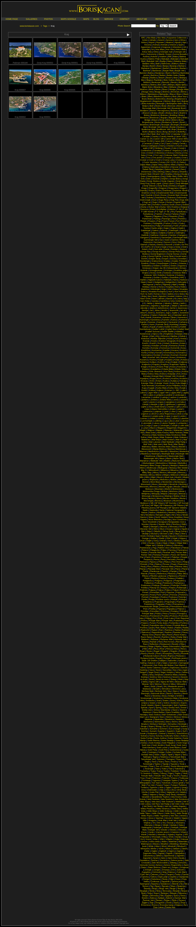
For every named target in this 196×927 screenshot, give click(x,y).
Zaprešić (180, 855)
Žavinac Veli (148, 900)
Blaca (172, 94)
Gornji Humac (173, 254)
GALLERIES (31, 19)
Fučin (175, 226)
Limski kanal (159, 407)
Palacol (145, 550)
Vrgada (170, 834)
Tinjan (147, 761)
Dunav (162, 202)
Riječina (185, 646)
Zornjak (156, 870)
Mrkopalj (155, 493)
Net (142, 515)
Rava (184, 632)
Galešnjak (173, 230)
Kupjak (151, 388)
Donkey (172, 186)
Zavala (181, 858)
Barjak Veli (179, 70)
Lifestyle (153, 404)
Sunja (184, 729)
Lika (150, 407)
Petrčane (144, 562)
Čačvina (145, 877)
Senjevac (159, 674)
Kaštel (160, 327)
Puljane (144, 623)
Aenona (169, 40)
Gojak (164, 247)
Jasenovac (182, 308)
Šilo (186, 884)
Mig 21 (144, 470)
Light (161, 404)
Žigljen (145, 902)
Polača (164, 588)
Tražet (166, 771)
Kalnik (148, 317)
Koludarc (156, 345)
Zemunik (182, 863)
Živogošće (159, 902)
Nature (144, 512)
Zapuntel (147, 858)
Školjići (180, 888)
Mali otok (158, 444)
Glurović (169, 244)
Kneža (183, 338)
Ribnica (143, 646)
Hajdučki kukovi (155, 280)
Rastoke (177, 632)
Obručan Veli (146, 529)
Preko (168, 604)
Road (142, 651)
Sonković (175, 703)
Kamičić (166, 320)
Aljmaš (178, 42)
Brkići (174, 120)
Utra (173, 790)
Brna (181, 120)
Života (169, 902)
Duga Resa (163, 200)
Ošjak (164, 543)
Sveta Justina (160, 738)
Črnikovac (155, 881)
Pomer (145, 592)
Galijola (162, 233)
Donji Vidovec (149, 186)
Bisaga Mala (182, 89)
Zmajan (174, 867)
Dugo (154, 202)
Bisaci (165, 89)
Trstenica (156, 778)
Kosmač (174, 355)
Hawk (143, 282)
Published (178, 620)
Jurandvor (184, 313)
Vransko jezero (162, 832)
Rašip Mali (182, 637)
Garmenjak (166, 237)
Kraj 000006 (45, 89)
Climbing (158, 148)
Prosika (165, 616)
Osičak (163, 540)
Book (157, 106)
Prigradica (171, 609)
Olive (183, 533)
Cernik (182, 143)
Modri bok (168, 477)
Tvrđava (144, 787)
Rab (157, 627)
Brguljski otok (175, 117)
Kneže (154, 341)
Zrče (173, 870)
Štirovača (154, 895)
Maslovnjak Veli (151, 458)
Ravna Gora (147, 635)
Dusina (165, 204)
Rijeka (158, 646)
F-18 (185, 209)
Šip (151, 886)
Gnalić (177, 244)
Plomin (182, 576)
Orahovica (182, 536)
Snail (158, 700)
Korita (144, 352)
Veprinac (159, 818)
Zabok (184, 848)
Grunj (152, 273)
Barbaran (145, 68)
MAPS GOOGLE (68, 19)
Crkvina (178, 153)
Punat (152, 623)
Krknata (146, 376)
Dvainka (175, 207)
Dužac (144, 207)
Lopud (175, 416)
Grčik (159, 273)
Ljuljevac (158, 411)
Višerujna (148, 825)
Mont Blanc (156, 482)
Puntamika (173, 623)
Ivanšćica (164, 301)
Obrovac (163, 526)
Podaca (171, 578)
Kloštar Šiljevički (158, 338)
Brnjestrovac (148, 122)
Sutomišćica (182, 733)
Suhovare (174, 726)
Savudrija (167, 670)
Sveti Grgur (182, 743)
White (151, 846)
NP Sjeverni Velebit (177, 508)
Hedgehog (159, 282)
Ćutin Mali (181, 872)
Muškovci (144, 503)
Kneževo (181, 341)
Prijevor (180, 609)
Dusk (172, 204)
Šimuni (145, 886)
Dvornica (144, 209)
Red (160, 642)
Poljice (168, 590)
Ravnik (157, 637)
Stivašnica (169, 719)
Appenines (145, 47)
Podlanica (148, 583)
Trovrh (176, 776)
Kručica (166, 378)
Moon (154, 484)
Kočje (176, 360)
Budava (180, 127)
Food (164, 221)
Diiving (161, 171)
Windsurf (181, 846)
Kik (161, 334)
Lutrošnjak (164, 425)
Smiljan (171, 696)
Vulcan (144, 841)
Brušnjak (175, 124)
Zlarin (186, 865)
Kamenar (157, 317)
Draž (153, 193)
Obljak (146, 526)
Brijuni (155, 120)
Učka (162, 792)
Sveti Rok (163, 750)
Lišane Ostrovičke (159, 409)
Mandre (182, 446)
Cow (185, 150)
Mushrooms (178, 501)
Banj (159, 66)
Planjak (173, 571)
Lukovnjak (146, 423)
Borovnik (181, 106)
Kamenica (182, 317)
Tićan (160, 761)
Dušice (185, 204)
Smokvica (157, 698)
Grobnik (144, 270)
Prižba (158, 613)
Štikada (173, 893)
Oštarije (160, 545)
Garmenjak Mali (180, 237)
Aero (176, 40)
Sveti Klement (148, 747)
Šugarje (168, 895)
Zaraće (156, 858)
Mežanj (172, 468)
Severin (175, 677)
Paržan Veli (146, 555)
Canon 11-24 (146, 139)
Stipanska (158, 719)
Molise (173, 479)
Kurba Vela (173, 388)
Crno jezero (157, 157)
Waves (156, 844)
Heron (158, 284)
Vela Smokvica (181, 799)
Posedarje (154, 597)
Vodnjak (174, 827)
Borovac (172, 106)
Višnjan (157, 825)
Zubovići (180, 870)
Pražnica (180, 602)
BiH (164, 85)
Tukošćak (166, 783)
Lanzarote (145, 397)
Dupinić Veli (145, 204)
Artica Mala (180, 49)
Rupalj (159, 658)
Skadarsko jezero (175, 686)
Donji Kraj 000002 (45, 62)
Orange (145, 538)
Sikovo (166, 684)
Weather (164, 844)
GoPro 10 (149, 247)
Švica (182, 895)
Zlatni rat (166, 867)
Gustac (157, 277)
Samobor (173, 663)
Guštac (165, 277)
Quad (151, 627)
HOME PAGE (12, 19)
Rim (150, 649)
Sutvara (144, 736)
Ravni (169, 635)
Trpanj (183, 776)
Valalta (183, 792)
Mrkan (182, 491)
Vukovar (184, 839)
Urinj (167, 790)
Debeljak (159, 169)
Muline (177, 496)
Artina (156, 52)
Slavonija (145, 693)
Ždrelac (158, 900)
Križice (163, 374)
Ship (186, 679)
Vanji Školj (170, 794)
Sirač (153, 686)
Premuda (164, 606)
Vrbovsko (161, 834)
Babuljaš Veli (152, 61)
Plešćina (171, 573)
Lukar (176, 421)
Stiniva (184, 717)
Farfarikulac (180, 211)
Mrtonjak (173, 493)
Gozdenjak (145, 261)
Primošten (154, 611)
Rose (158, 653)
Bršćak (165, 127)
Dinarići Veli (158, 174)
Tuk (181, 780)
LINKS (179, 19)
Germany (158, 242)
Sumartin (154, 729)
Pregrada (160, 604)
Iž (144, 303)
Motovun (149, 489)
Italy (185, 298)
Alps (184, 42)
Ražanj (145, 642)
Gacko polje (156, 228)
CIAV (168, 134)
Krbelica (144, 371)
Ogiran (177, 529)
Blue (174, 96)
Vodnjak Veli (153, 830)
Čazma (185, 874)
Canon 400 (170, 139)
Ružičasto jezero (179, 658)
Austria (146, 56)
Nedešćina (162, 512)
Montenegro (179, 482)
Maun (162, 458)
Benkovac (156, 82)
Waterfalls (182, 841)
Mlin (142, 477)
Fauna (167, 214)
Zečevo (159, 865)
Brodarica (166, 122)
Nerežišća (181, 512)
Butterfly (181, 132)
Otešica (177, 540)
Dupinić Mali (179, 202)
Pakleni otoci (163, 548)
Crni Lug (158, 155)
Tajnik (170, 754)
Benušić (165, 82)
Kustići (144, 390)
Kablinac (146, 315)
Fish (181, 216)
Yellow (168, 848)
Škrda (152, 891)
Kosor (172, 357)
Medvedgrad (148, 463)
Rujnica (171, 656)
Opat (157, 536)
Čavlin (177, 874)
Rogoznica (184, 651)
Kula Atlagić (181, 383)
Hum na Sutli (146, 294)
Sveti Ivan (146, 745)
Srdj (165, 707)
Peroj (163, 559)
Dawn (182, 167)
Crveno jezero (182, 160)
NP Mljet (154, 505)
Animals (164, 45)
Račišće (165, 637)
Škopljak (144, 891)
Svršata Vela (147, 754)
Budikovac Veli (163, 129)
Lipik (178, 407)
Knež (176, 338)
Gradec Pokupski (179, 261)
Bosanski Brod (178, 108)
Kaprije (143, 322)
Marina (170, 449)
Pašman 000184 (20, 62)
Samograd (183, 663)
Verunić (168, 818)
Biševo (143, 94)
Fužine (183, 226)
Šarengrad (144, 884)
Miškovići (175, 475)
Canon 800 (159, 141)
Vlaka (180, 825)
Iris (185, 296)
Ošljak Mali (181, 543)
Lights (143, 407)
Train (170, 768)
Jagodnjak (165, 305)
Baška (162, 75)
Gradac (167, 261)
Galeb (181, 228)
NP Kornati (183, 503)
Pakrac (185, 548)
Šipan (157, 886)
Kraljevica (146, 364)
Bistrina (165, 92)
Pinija (185, 562)
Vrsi (142, 839)
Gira (174, 242)
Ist (175, 298)
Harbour (183, 280)
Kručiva (174, 378)
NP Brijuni (159, 503)
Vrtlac (155, 839)
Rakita (177, 630)
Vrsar (185, 837)
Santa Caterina (153, 667)
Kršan (158, 381)
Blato (144, 96)
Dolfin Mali (171, 176)
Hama (175, 280)
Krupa (152, 378)
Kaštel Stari (183, 329)
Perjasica (148, 559)
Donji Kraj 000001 (70, 62)
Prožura (173, 616)
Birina (158, 89)
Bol (185, 103)
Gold (184, 247)
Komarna (173, 345)
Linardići (170, 407)
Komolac (155, 348)
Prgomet (161, 609)
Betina (153, 85)
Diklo (168, 171)
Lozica (160, 418)
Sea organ (183, 670)
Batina (151, 73)
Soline (166, 703)
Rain (161, 630)
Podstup (155, 585)
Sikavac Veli (147, 684)
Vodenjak (157, 827)
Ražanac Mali (166, 639)
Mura (159, 498)
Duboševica (160, 197)
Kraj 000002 (20, 116)
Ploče (147, 578)
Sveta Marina (153, 740)
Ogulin (185, 529)
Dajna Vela (157, 164)
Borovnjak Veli (163, 108)
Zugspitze (146, 872)
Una (143, 790)
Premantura (178, 604)
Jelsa (157, 310)
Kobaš (166, 343)
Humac (157, 294)
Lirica (184, 407)
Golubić (174, 249)
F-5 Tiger (159, 211)
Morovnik (144, 486)
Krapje (144, 367)
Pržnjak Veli (166, 620)
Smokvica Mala (170, 698)
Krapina (164, 364)
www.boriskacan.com (29, 26)
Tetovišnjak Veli (148, 759)
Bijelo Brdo (147, 87)
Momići (145, 482)
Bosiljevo (144, 110)
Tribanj (155, 773)
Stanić (175, 710)
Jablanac (158, 303)
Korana (174, 350)
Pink (151, 564)
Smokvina (150, 700)
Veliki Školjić (182, 813)
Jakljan (174, 305)
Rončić (151, 653)
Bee (143, 80)
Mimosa (181, 472)
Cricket (150, 153)
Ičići (186, 301)
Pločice (162, 578)
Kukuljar (183, 381)
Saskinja (144, 670)
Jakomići (183, 305)
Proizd (172, 613)
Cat (162, 143)
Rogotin (173, 651)
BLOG (96, 19)
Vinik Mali (162, 820)
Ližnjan (172, 409)
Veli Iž (185, 801)
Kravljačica (156, 369)
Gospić (165, 258)
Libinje (145, 404)
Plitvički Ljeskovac (158, 576)
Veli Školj (147, 806)
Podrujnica (178, 583)
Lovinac (143, 418)
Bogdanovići (145, 101)
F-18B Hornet (147, 211)
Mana (174, 446)
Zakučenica (148, 855)
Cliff (151, 148)
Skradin (156, 689)
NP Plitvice (179, 505)
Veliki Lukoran (180, 811)
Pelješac (175, 557)
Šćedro (145, 898)
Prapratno (158, 602)
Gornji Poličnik (154, 256)
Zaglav (154, 851)
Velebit (178, 801)
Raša (173, 637)
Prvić (160, 618)
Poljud (175, 590)
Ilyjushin (162, 296)
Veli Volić (175, 804)
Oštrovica (177, 545)
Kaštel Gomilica (172, 327)
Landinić (169, 395)
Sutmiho (171, 733)
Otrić (144, 543)
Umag (184, 787)
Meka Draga (155, 465)
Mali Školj (168, 444)
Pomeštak (154, 592)
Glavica (160, 244)
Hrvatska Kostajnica (158, 291)
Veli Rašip (165, 804)
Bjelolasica (153, 94)
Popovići (144, 595)
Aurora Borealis (180, 54)
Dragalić (181, 186)
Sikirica (157, 684)
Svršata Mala (179, 752)
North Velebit (161, 517)
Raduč (154, 630)
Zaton (163, 858)
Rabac (170, 627)
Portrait (145, 597)
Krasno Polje (163, 367)
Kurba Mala (161, 388)
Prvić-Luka (169, 618)
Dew (183, 169)
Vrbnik (143, 834)
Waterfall (173, 841)
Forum (184, 221)
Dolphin (164, 179)
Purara (168, 625)
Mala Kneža (162, 432)
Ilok (149, 296)
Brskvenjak (155, 124)
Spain (157, 705)
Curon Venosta (150, 162)
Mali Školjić (179, 444)
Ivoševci (179, 301)
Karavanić (173, 322)
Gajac (166, 228)
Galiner (170, 233)
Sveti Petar (152, 750)
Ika (186, 294)
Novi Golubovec (179, 519)
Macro (153, 428)
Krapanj (155, 364)
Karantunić (162, 322)
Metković (183, 465)
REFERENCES (162, 19)
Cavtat (175, 143)
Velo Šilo (174, 815)
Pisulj (142, 566)
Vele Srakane (168, 801)
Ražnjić (153, 642)
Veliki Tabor (145, 813)
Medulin (185, 461)
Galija (146, 233)
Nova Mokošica (155, 519)
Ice (176, 294)
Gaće (167, 240)
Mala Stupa (153, 437)
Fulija (158, 226)
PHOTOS (48, 19)
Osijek (149, 540)
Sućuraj (159, 736)
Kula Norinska (148, 385)
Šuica (176, 895)
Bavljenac (159, 73)
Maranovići (146, 449)
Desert (176, 169)
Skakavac (147, 689)
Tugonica (156, 780)
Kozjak (160, 360)
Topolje (165, 764)
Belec (178, 80)
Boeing (170, 99)
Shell (180, 679)
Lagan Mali (152, 392)
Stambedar (166, 710)
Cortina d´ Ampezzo (172, 150)
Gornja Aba (145, 251)
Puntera (183, 623)
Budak (173, 127)
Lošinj (167, 418)
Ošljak (172, 543)
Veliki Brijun (152, 811)
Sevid (151, 679)
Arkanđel (146, 49)
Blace (179, 94)
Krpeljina (144, 378)
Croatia (177, 157)
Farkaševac (148, 214)
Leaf (145, 402)
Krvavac (144, 381)
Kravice (145, 369)
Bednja (183, 77)
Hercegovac (148, 284)
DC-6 (175, 162)
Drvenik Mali (173, 195)
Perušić (180, 559)
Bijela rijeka (181, 85)
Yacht (160, 848)
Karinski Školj (162, 324)
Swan (156, 754)
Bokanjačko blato (174, 103)
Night (167, 515)
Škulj (143, 893)
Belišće (146, 82)
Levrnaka (180, 402)
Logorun (181, 411)
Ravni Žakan (146, 637)
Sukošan (144, 729)
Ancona (147, 45)
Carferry (185, 141)
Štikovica (182, 893)
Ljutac (166, 411)
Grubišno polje (180, 270)
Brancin (146, 113)
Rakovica (145, 632)
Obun (161, 529)
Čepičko (173, 877)
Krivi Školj (168, 371)
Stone (174, 721)
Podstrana (145, 585)
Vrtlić (161, 839)
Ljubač (180, 409)
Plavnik (144, 573)
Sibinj (144, 682)
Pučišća (143, 627)
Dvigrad (184, 207)
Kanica (174, 320)
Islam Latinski (158, 298)
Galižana (154, 235)
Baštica (153, 77)
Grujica (145, 273)
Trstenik (165, 778)
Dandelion (165, 167)
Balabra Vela (148, 63)
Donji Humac (181, 181)
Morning (183, 484)
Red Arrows (169, 642)
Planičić (165, 571)
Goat (157, 247)
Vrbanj (183, 832)
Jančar (173, 308)
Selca (177, 672)
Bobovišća (160, 99)
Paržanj (156, 555)
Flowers (151, 221)
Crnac (150, 155)
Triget (170, 773)
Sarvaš (184, 667)
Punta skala (162, 623)
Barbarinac (156, 68)
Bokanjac (160, 103)
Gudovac (171, 275)
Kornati (158, 352)
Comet (181, 148)
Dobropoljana (153, 176)
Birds (151, 89)
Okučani (154, 533)
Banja (165, 66)
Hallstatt (167, 280)
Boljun (145, 106)
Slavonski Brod (157, 693)
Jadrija (175, 303)
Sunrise (144, 731)
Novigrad (162, 522)
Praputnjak (170, 602)
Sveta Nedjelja (181, 740)
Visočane (179, 823)
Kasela (183, 324)
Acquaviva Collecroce (176, 38)
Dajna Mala (145, 164)
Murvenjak (148, 501)
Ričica (169, 649)
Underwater (152, 790)
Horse (161, 287)
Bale (158, 63)
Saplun (165, 667)
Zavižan (154, 860)
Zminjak (148, 870)
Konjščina (145, 350)
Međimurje (151, 468)
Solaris (152, 703)
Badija (163, 61)
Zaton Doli (172, 858)
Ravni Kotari (179, 635)
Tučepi (174, 785)
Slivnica (176, 693)
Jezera (151, 313)
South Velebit (147, 705)
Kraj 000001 (45, 116)
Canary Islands (167, 136)
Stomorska (159, 721)
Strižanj (153, 724)
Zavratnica (164, 860)
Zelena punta (177, 860)
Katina (145, 327)
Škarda (147, 888)
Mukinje (168, 496)
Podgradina (179, 580)
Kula (172, 383)
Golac (178, 247)
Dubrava (171, 197)
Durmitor (156, 204)
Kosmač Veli (153, 357)
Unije (161, 790)
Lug (165, 421)
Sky (169, 691)
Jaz (151, 310)
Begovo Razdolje (154, 80)
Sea (174, 670)
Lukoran (184, 421)
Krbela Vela (180, 369)
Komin (182, 345)
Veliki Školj (170, 813)
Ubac (161, 787)
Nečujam (160, 515)
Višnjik (165, 825)
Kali (142, 317)
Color (174, 148)
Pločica (154, 578)
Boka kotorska (148, 103)
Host (177, 287)
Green (173, 265)
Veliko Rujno (146, 815)
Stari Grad (182, 714)
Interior (179, 296)
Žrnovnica (145, 905)
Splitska (182, 705)
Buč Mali (151, 134)
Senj (151, 674)
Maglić (143, 430)
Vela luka (155, 801)
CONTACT (124, 19)
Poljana (152, 590)
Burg (165, 132)
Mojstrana (153, 479)
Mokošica (164, 479)
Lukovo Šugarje (168, 423)
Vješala (173, 825)
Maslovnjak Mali (176, 456)
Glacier (180, 242)
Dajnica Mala (169, 164)
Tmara (174, 761)
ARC (143, 38)
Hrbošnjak (155, 289)
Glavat (152, 244)
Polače (172, 588)
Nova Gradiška (175, 517)
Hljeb (174, 284)
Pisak (173, 564)
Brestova (144, 117)
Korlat (151, 352)
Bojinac (185, 101)
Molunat (181, 479)
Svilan (168, 752)
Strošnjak (182, 724)
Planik (145, 571)
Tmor (180, 761)
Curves (162, 162)
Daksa (146, 167)
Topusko (174, 764)
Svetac (144, 743)
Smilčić (179, 696)
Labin (183, 390)
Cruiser (143, 160)
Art (152, 49)
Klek (152, 336)
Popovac (171, 592)
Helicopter (182, 282)
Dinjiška (168, 174)
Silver (146, 686)
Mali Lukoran (154, 442)
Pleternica (161, 573)
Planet (185, 569)
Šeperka (155, 884)
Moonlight (163, 484)
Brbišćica (155, 115)
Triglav (178, 773)
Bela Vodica (169, 80)
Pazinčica (156, 557)
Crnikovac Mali (170, 155)
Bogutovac (158, 101)
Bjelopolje (163, 94)
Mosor (185, 486)
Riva (156, 649)
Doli (142, 179)
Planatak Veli (167, 569)
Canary (155, 136)
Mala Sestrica (158, 435)
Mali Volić (147, 444)
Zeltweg (173, 863)
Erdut (152, 209)
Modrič (178, 477)
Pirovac (166, 564)
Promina (144, 616)
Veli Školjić (158, 806)
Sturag (158, 726)
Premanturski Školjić (149, 606)
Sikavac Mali (180, 682)
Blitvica (167, 96)
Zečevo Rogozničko (173, 865)
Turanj (159, 785)
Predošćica (149, 604)
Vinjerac (147, 823)
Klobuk (182, 336)
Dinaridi (182, 171)
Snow (172, 700)
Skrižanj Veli (160, 691)
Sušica (184, 736)
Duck (154, 200)
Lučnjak (174, 425)
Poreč (165, 595)
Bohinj (167, 101)
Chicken (170, 146)
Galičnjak (179, 233)
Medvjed (144, 465)
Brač (176, 113)
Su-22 (166, 726)
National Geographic (175, 510)
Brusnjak (165, 124)
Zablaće (176, 848)
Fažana (175, 214)
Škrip (158, 891)
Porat (152, 595)
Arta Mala (159, 49)
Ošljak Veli (150, 545)
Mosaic (177, 486)
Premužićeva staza (178, 606)
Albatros (169, 42)
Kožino (161, 362)
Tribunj (163, 773)
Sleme (169, 693)
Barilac (183, 68)
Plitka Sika (182, 573)
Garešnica (155, 237)
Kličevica (165, 336)
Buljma (152, 132)
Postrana (173, 597)
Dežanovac (146, 171)
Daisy (182, 162)
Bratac (154, 113)
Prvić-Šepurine (182, 618)
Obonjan (154, 526)
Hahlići (143, 280)
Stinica (177, 717)
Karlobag (174, 324)
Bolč (152, 106)
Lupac (155, 425)
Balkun (175, 63)
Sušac (176, 736)
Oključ (149, 531)
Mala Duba (151, 432)
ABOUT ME (141, 19)
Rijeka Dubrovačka (171, 646)
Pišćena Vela (181, 566)
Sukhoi (183, 726)
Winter (154, 848)
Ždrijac (167, 900)
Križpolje (171, 374)
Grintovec (146, 268)
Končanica (156, 350)
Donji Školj (162, 186)
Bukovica (182, 129)
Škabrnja (181, 886)
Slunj (164, 696)
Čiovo (177, 879)
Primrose (165, 611)
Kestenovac (145, 334)
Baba (175, 56)
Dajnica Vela (182, 164)
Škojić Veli (163, 888)
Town (157, 768)
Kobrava (174, 343)
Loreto (182, 416)
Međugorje (163, 468)
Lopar (167, 416)
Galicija (183, 230)
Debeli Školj (148, 169)
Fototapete (157, 223)
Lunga (148, 425)
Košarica (144, 362)
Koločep (146, 345)
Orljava (182, 538)
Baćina (176, 73)
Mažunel (176, 461)
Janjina (152, 308)
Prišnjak (183, 611)
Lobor (173, 411)
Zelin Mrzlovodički (159, 863)
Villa (144, 820)
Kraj (168, 362)
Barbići (166, 68)
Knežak (146, 341)
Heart (150, 282)
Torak (182, 764)
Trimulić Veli (159, 776)
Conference (146, 150)
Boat (144, 99)
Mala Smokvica (173, 435)
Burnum (172, 132)
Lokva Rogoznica (166, 414)
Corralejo (157, 150)
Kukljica (174, 381)
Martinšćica (153, 451)
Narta (161, 510)
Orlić (168, 538)
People (184, 557)
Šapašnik (165, 881)
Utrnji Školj (181, 790)
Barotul (143, 73)
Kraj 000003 (119, 89)
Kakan (154, 315)
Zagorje (179, 851)
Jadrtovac (144, 305)
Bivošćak (175, 92)
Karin (152, 324)
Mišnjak (183, 475)
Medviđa (182, 463)
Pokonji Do (154, 588)
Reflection (154, 644)
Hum (170, 291)
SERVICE (108, 19)
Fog (158, 221)
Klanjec (145, 336)
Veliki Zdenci (157, 813)
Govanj (173, 258)
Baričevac (156, 70)
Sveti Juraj (170, 745)
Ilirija (144, 296)
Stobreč (179, 719)
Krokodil (180, 376)
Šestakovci (165, 884)
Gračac (173, 263)
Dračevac (167, 190)
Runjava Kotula (147, 658)
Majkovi (150, 430)
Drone (163, 195)
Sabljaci (162, 660)
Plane (177, 569)
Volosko (172, 830)
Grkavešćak (172, 268)
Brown (175, 122)
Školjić (173, 888)
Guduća (179, 275)
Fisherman (147, 218)
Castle (156, 143)
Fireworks (173, 216)
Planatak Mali (154, 569)
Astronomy (151, 54)
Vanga (161, 794)
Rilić (145, 649)
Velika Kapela (179, 806)
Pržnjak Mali (154, 620)
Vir (154, 823)
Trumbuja (146, 780)
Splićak (144, 707)
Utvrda (145, 792)
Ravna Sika (160, 635)
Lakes (151, 395)
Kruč (159, 378)
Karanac (151, 322)
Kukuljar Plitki (147, 383)
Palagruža (154, 550)
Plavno (152, 573)
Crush (151, 160)
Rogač (157, 651)
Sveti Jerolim (158, 745)
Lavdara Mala (165, 399)
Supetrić (170, 731)
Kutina (152, 390)
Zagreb (169, 853)
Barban (181, 66)
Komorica (164, 348)
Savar (158, 670)
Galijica (153, 233)
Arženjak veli (179, 52)
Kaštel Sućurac (153, 331)
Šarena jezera (177, 881)
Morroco (153, 486)
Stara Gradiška (173, 712)
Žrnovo (155, 905)
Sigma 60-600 (166, 682)
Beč (159, 85)
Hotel (182, 287)
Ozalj (158, 543)
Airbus (144, 42)
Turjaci (166, 785)
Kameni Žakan (169, 317)
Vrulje (176, 839)
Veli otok (185, 804)
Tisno (153, 761)
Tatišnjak (147, 757)
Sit (165, 686)
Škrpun (184, 891)
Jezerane (160, 313)
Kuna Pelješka (173, 385)
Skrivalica (166, 689)
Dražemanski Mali (165, 193)
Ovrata (151, 543)
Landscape (179, 395)
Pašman (166, 557)
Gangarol (144, 237)
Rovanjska (167, 653)
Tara (184, 754)
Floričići (181, 218)
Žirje (151, 902)
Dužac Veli (165, 207)
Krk (178, 374)
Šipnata (165, 886)
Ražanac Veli (180, 639)
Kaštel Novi (171, 329)
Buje (174, 129)
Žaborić (169, 898)
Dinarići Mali (145, 174)
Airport (151, 42)
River (162, 649)
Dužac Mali (153, 207)
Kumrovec (160, 385)
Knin (160, 343)
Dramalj (143, 190)
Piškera (156, 566)
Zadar (146, 851)
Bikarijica (158, 87)
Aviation (162, 56)
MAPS (86, 19)
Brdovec (164, 115)
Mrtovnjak (146, 496)
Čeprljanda (183, 877)
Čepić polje (163, 877)
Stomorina (148, 721)
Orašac (153, 538)
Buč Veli (161, 134)
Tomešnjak (148, 764)
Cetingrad (152, 146)
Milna (155, 472)
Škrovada (166, 891)
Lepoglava (170, 402)
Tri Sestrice (145, 773)
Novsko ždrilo (164, 524)
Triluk (184, 773)
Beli (184, 80)
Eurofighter (162, 209)
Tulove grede (178, 783)
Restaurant (165, 644)
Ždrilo (174, 900)
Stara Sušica (154, 714)
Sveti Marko (174, 747)
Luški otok (184, 425)
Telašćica (164, 757)
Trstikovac (183, 778)
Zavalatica (144, 860)
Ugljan (168, 787)
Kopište (166, 350)
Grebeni (165, 265)
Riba (182, 644)
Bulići (144, 132)
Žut (184, 905)
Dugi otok (184, 200)
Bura (159, 132)
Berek (181, 82)
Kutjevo (159, 390)
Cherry (162, 146)
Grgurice (182, 265)
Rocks (149, 651)
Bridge (147, 120)
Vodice (166, 827)
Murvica (158, 501)
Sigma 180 (154, 682)
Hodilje (181, 284)
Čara (162, 874)
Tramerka (144, 771)
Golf (151, 249)
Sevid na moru (162, 679)
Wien (157, 846)
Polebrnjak (181, 588)
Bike (166, 87)
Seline (185, 672)
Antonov (173, 45)
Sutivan (162, 733)
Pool (163, 592)
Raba (163, 627)
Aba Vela (161, 38)
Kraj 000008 (119, 62)
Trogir (169, 776)
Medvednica (161, 463)
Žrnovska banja (167, 905)
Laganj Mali (175, 392)
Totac (151, 766)
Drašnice (146, 193)
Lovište (152, 418)
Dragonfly (152, 188)
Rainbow (169, 630)
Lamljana (159, 395)
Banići (152, 66)
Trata (152, 771)
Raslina (168, 632)
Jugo (168, 313)
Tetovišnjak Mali (177, 757)
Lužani (145, 428)
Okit (143, 531)
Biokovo (143, 89)
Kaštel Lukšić (159, 329)
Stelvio (169, 717)
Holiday (145, 287)
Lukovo (156, 423)
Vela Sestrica (167, 799)
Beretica (145, 85)
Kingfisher (168, 334)
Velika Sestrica (162, 808)
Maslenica (184, 451)
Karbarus (183, 322)
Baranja (173, 66)
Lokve (178, 414)
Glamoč (143, 244)
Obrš (155, 529)
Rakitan (185, 630)
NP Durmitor (171, 503)
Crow (184, 157)
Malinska (146, 446)
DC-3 (169, 162)
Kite (185, 334)
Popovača (180, 592)
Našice (152, 512)
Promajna (181, 613)
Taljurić (177, 754)
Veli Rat (155, 804)
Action (145, 40)
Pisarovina (182, 564)
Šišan (172, 886)
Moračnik (173, 484)
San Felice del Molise (163, 665)
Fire (165, 216)
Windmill (171, 846)
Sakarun (151, 663)
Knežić (145, 343)
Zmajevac (184, 867)
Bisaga (172, 89)
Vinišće (181, 820)
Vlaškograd (146, 827)
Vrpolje (178, 837)
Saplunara (174, 667)
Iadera (170, 294)
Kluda (169, 338)
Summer (163, 729)
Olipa (177, 533)
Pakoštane (176, 548)
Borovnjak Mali (149, 108)
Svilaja (161, 752)
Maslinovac (151, 456)
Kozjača (168, 360)
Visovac (170, 823)
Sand (142, 667)
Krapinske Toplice (178, 364)
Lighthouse (170, 404)
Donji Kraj (144, 183)
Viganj (184, 818)
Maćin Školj (178, 458)
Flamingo (166, 218)
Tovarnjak (149, 768)
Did (154, 171)
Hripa (175, 289)
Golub (166, 249)
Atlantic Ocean (164, 54)
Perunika (171, 559)
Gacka (147, 228)
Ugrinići (176, 787)
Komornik (175, 348)
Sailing (143, 663)
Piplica (158, 564)
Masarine (174, 451)
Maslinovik (162, 456)
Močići (168, 489)
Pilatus (167, 562)
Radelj (185, 627)
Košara (184, 360)
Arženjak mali (166, 52)
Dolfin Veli (182, 176)
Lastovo (173, 397)
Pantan (144, 552)
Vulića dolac (154, 841)
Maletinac (145, 439)
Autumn (154, 56)
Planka (181, 571)
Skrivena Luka (178, 689)
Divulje (184, 174)
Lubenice (184, 418)
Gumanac (147, 277)
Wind (164, 846)
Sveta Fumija (146, 738)
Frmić (174, 223)
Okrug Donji (167, 531)
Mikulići (183, 470)
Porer (159, 595)
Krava (173, 367)
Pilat (160, 562)
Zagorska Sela (149, 853)
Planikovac (155, 571)
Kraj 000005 (70, 89)
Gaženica (147, 242)
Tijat (184, 759)
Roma (144, 653)
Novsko (153, 524)
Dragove (163, 188)
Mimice (163, 472)
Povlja (151, 599)
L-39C (176, 390)
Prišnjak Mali (148, 613)
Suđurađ (168, 736)
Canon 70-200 (146, 141)
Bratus (169, 113)
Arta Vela (170, 49)
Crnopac (168, 157)
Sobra (179, 700)
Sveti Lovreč (162, 747)
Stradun (144, 724)
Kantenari (183, 320)
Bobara (151, 99)
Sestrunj (167, 677)
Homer (154, 287)
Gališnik (144, 235)
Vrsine (148, 839)
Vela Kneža (176, 797)
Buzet (143, 134)
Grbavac (182, 263)
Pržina (144, 620)
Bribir (185, 117)
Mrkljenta (146, 493)
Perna (156, 559)
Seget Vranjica (167, 672)
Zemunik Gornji (147, 865)
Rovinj (176, 653)
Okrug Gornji (180, 531)
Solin (159, 703)
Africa (182, 40)
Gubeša (161, 275)
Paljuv (164, 550)
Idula (182, 294)
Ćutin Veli (144, 874)
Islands (169, 298)
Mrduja (164, 491)
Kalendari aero (180, 315)
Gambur (173, 235)
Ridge (151, 646)
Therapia (170, 759)
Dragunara (173, 188)
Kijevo (155, 334)
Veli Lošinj (145, 804)
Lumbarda (181, 423)
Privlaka (174, 611)
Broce (158, 122)
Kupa (144, 388)
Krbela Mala (167, 369)
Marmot (143, 451)
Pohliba (144, 588)
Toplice (157, 764)
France (167, 223)
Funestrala (167, 226)
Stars (161, 717)
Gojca (171, 247)
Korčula (165, 355)
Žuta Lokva (158, 907)
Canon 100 (180, 136)
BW (169, 56)
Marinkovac (180, 449)
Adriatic (152, 40)
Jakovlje (144, 308)
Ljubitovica (147, 411)
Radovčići (145, 630)
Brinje (161, 120)
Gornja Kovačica (159, 251)
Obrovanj (173, 526)
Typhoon (153, 787)
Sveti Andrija (154, 743)
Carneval (147, 143)
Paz (142, 557)
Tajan (163, 754)
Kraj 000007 (20, 89)
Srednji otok (173, 707)
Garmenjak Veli (151, 240)
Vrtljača (169, 839)
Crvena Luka (168, 160)
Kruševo (183, 378)
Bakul (169, 61)
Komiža (145, 348)
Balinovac (165, 63)
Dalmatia (155, 167)
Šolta (149, 893)
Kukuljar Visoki (161, 383)
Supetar (161, 731)
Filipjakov (157, 216)
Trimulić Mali (146, 776)
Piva (149, 566)
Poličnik (143, 590)
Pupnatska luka (157, 625)
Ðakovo (171, 872)
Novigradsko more (176, 522)
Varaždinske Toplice (160, 797)
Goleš (144, 249)
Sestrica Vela (155, 677)
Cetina (144, 146)
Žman (182, 902)
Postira (164, 597)
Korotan (157, 355)
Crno (148, 157)
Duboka (150, 197)
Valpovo (153, 794)
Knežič (153, 343)
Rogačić (165, 651)
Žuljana (178, 905)
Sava (151, 670)
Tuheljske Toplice (170, 780)
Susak (143, 733)
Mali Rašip (181, 442)
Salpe (164, 663)
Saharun (182, 660)
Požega (182, 599)
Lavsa (175, 399)
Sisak (159, 686)
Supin (178, 731)
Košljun (153, 362)
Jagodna (155, 305)
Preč (145, 609)
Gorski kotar (180, 256)
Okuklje (145, 533)
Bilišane (173, 87)
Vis (163, 823)
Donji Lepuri (168, 183)
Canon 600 (182, 139)
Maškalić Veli (156, 461)
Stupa (151, 726)
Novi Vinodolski (150, 522)
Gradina (144, 263)
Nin (173, 515)
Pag (154, 548)
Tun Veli (150, 785)
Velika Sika (176, 808)
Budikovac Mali (148, 129)
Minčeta (143, 475)
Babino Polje (154, 59)
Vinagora (152, 820)
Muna (144, 498)
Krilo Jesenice (155, 371)
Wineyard (144, 848)
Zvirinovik (156, 872)
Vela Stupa (145, 801)
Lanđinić (156, 397)
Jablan (150, 303)
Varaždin (146, 797)
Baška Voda (172, 75)
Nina (179, 515)
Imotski (171, 296)
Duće (178, 204)
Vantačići (181, 794)
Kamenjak (144, 320)
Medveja (172, 463)
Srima (156, 710)
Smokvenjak (146, 698)
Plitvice (145, 576)
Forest (171, 221)
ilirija (164, 872)
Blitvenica (158, 96)
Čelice (153, 877)
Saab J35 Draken (149, 660)
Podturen (165, 585)
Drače (158, 190)
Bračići (183, 113)
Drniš (156, 195)
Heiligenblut (170, 282)
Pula (186, 620)
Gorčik (144, 258)
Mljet (153, 477)
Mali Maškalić (168, 442)
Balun (182, 63)
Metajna (173, 465)
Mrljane (164, 493)
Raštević (145, 639)
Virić (159, 823)
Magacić (161, 428)
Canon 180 (159, 139)
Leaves (151, 402)
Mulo (183, 496)
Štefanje (164, 893)
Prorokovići (155, 616)
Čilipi (171, 879)
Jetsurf (143, 313)
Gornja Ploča (174, 251)
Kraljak (174, 362)
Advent (161, 40)
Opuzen (172, 536)
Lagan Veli (164, 392)
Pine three (176, 562)
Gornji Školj (168, 256)
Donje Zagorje (167, 181)
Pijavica (153, 562)
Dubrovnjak (145, 200)
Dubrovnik (181, 197)
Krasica (151, 367)
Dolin (148, 179)
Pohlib (183, 585)
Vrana (143, 832)
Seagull (143, 672)
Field (182, 214)
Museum (167, 501)
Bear (176, 77)
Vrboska (152, 834)
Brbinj (146, 115)
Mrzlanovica (157, 496)
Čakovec (154, 874)
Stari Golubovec (169, 714)
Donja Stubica (153, 181)
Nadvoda (154, 510)
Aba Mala (151, 38)
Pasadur (165, 555)
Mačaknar (144, 461)
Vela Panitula (153, 799)
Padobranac (145, 548)
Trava (159, 771)
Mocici (160, 477)
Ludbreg (158, 421)
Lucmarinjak (146, 421)
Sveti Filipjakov (169, 743)
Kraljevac (183, 362)
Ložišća (175, 418)
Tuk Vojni (156, 783)
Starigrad (154, 717)
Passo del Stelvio (178, 555)
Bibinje (171, 85)
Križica (177, 371)
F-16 (179, 209)
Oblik (183, 524)
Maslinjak (155, 454)
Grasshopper (163, 263)
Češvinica (155, 879)
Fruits (181, 223)
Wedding (174, 844)
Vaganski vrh (172, 792)
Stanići (183, 710)
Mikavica (165, 470)
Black (185, 94)
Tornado (143, 766)
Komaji (164, 345)
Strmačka (172, 724)
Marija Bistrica (159, 449)
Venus (151, 818)
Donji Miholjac (182, 183)
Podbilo (179, 578)
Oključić (157, 531)
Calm (184, 134)
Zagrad (161, 853)
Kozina (153, 360)
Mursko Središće (170, 498)
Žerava (181, 900)
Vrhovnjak (155, 837)
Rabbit (178, 627)
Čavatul (169, 874)
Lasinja (164, 397)
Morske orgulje (165, 486)
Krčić (152, 381)
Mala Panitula (176, 432)
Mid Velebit (182, 468)
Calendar (176, 134)
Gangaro (182, 235)
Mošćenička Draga (151, 491)
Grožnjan (168, 270)
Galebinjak (146, 230)
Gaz (161, 240)
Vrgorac (179, 834)
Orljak (174, 538)
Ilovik (155, 296)
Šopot (156, 893)
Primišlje (144, 611)
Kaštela (178, 331)
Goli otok (158, 249)
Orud (142, 540)
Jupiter (175, 313)
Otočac (185, 540)
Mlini (147, 477)
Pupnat (144, 625)
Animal (156, 45)
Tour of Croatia (162, 766)
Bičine (183, 92)
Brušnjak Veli (154, 127)
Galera (155, 230)
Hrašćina (145, 289)
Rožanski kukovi (151, 656)
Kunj (184, 385)
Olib (171, 533)
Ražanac (155, 639)
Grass (152, 263)
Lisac (147, 409)
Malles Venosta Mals (160, 446)
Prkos (165, 613)
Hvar (164, 294)
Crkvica (169, 153)
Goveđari (182, 258)
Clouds (167, 148)
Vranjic (151, 832)
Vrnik (171, 837)
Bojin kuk (176, 101)
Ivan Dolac (145, 301)
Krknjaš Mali (157, 376)
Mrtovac (182, 493)
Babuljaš (175, 59)
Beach (161, 77)
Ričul (183, 649)
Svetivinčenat (176, 750)
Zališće (158, 855)
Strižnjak (162, 724)
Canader (146, 136)
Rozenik (184, 653)
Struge (144, 726)
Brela (181, 115)
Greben (156, 265)
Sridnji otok (147, 710)
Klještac (174, 336)
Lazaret (183, 399)
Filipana (148, 216)
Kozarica (144, 360)
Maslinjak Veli (182, 454)
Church (179, 146)
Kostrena (181, 357)
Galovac (163, 235)
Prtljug (148, 618)
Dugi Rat (174, 200)
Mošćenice (177, 489)
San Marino (180, 665)
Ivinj (172, 301)
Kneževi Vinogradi (167, 341)
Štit (161, 895)
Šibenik (175, 884)
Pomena (183, 590)
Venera (183, 815)
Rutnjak (166, 658)
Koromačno (181, 352)
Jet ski (183, 310)
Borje (164, 106)
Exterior (171, 209)
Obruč (182, 526)
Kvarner (168, 390)
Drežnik (149, 195)
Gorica (182, 249)
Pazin (148, 557)
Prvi (154, 618)
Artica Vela (147, 52)
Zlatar (143, 867)
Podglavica (148, 580)
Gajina (174, 228)
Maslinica (145, 454)
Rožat (163, 656)
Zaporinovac (169, 855)
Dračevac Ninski (180, 190)
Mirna (151, 475)
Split (175, 705)
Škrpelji (176, 891)
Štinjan (145, 895)
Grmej (182, 268)
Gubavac (167, 273)
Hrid (169, 289)
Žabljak (161, 898)
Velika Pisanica (147, 808)
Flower (143, 221)
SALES (190, 19)
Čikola (164, 879)
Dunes (169, 202)
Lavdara (144, 399)
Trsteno (174, 778)
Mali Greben (168, 439)
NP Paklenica (166, 505)
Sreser (184, 707)
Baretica (174, 68)
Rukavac (180, 656)
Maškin (167, 461)
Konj (183, 348)
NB (151, 503)
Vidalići (176, 818)
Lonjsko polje (158, 416)
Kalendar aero (165, 315)
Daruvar (174, 167)
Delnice (168, 169)
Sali (159, 663)
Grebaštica (147, 265)
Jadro (182, 303)
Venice (143, 818)
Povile (144, 599)
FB (172, 211)
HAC (182, 277)
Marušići (164, 451)
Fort (178, 221)
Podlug (158, 583)
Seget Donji (153, 672)
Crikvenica (159, 153)
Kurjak (183, 388)
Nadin (145, 510)
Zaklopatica (179, 853)
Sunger (177, 729)
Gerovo (167, 242)
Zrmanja (165, 870)
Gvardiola (174, 277)
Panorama (182, 550)
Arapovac (156, 47)
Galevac (163, 230)
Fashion (158, 214)
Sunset (153, 731)
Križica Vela (153, 374)
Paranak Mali (155, 552)
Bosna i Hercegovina (159, 110)
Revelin (175, 644)
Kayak (153, 327)
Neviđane (149, 515)
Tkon (167, 761)
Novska (145, 524)
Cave (167, 143)
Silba (172, 684)
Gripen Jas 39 (159, 268)
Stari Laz (144, 717)
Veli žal (168, 806)
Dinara (175, 171)
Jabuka (167, 303)
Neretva (171, 512)
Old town (163, 533)
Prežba (152, 609)
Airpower (160, 42)
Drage (144, 188)
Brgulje (164, 117)
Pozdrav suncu (163, 599)
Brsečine (144, 124)
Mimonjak (172, 472)
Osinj (155, 540)
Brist (168, 120)
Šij (181, 884)
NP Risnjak (162, 508)
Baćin (168, 73)
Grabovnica (156, 261)
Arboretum (177, 47)
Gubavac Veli (150, 275)
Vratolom (175, 832)
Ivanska (155, 301)
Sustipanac (152, 733)
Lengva (160, 402)
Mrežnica (173, 491)
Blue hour (182, 96)
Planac (143, 569)
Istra (180, 298)
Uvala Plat (154, 792)
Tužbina (182, 785)
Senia (144, 674)
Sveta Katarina (174, 738)
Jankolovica (162, 308)
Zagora (171, 851)
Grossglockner (155, 270)
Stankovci (147, 712)
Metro (142, 468)
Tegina (155, 757)
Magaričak (171, 428)
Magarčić (182, 428)
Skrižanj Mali (147, 691)
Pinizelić (144, 564)
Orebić (161, 538)
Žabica (153, 898)
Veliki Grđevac (165, 811)
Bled (150, 96)
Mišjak (166, 475)
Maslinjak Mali (168, 454)
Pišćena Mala (167, 566)
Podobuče (167, 583)
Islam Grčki (145, 298)
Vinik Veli (172, 820)
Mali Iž (179, 439)
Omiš (142, 536)
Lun (141, 425)
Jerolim (164, 310)
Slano (175, 691)
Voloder (164, 830)
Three (178, 759)
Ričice (176, 649)
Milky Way (146, 472)
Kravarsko (181, 367)
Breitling (173, 115)
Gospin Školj (154, 258)
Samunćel (147, 665)
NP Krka (145, 505)
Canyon (169, 141)
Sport (151, 707)
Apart (180, 45)
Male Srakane (166, 437)
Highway (166, 284)
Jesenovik (173, 310)
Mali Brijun (156, 439)
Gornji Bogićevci (158, 254)
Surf (184, 731)
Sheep (173, 679)
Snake (165, 700)
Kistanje (178, 334)
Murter (183, 498)
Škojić (154, 888)
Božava (174, 110)
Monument (145, 484)
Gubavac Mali (179, 273)
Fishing (157, 218)
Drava (151, 190)
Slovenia (156, 696)
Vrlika (164, 837)
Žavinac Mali (180, 898)
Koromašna (146, 355)
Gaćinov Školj (177, 240)
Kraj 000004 (94, 89)
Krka (184, 374)
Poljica (160, 590)
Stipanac (149, 719)
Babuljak (165, 59)
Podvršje (175, 585)
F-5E (167, 211)
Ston (168, 721)
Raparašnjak (157, 632)
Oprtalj (164, 536)
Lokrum (153, 414)
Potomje (182, 597)
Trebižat (174, 771)
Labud (143, 392)
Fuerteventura (147, 226)
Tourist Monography (179, 766)
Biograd (181, 87)
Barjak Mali (168, 70)
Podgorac (168, 580)
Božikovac (183, 110)
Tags (45, 26)
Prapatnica (148, 602)
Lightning (181, 404)
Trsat (148, 778)
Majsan (159, 430)
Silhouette (181, 684)
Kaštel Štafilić (168, 331)
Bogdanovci (180, 99)
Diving (177, 174)
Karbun (144, 324)
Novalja (167, 519)
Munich (151, 498)
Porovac (174, 595)
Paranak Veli (168, 552)
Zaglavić (163, 851)
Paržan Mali (181, 552)
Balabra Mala (180, 61)
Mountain (159, 489)
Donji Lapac (156, 183)
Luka (170, 421)
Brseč (182, 122)
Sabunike (172, 660)
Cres (143, 153)
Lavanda (182, 397)
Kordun (183, 350)
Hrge (164, 289)
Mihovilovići (154, 470)
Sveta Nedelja (167, 740)
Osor (170, 540)
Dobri (143, 176)
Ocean (169, 529)
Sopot (183, 703)
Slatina (183, 691)
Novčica (176, 524)
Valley (145, 794)
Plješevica (172, 576)
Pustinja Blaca (179, 625)
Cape (177, 141)
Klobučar (145, 338)
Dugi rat (147, 202)
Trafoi (164, 768)
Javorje (145, 310)
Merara (165, 465)
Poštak (174, 599)
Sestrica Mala (171, 674)
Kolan (182, 343)
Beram (174, 82)
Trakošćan (179, 768)
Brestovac (154, 117)
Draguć (183, 188)
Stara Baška (158, 712)
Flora (174, 218)
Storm (181, 721)
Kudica (166, 381)
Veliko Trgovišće (161, 815)
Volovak (181, 830)
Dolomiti (155, 179)
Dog (163, 176)
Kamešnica (156, 320)
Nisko (151, 517)
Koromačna (169, 352)
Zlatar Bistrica (154, 867)
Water (164, 841)
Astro (142, 54)
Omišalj (150, 536)
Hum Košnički (180, 291)
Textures (160, 759)
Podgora (158, 580)
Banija (145, 66)
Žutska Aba (170, 907)
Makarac (168, 430)
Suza (151, 736)
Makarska (178, 430)
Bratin (161, 113)
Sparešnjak (167, 705)
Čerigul (146, 879)
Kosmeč (164, 357)
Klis (157, 336)
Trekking (183, 771)
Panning (172, 550)
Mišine (159, 475)
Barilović (147, 70)
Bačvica (154, 75)
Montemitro (167, 482)
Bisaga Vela (147, 92)
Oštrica (168, 545)
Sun (170, 729)
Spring (158, 707)
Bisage (158, 92)
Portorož (183, 595)
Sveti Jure (181, 745)
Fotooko (147, 223)
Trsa (142, 778)
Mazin (169, 458)
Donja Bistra (175, 179)
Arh (185, 47)
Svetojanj (152, 752)
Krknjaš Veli (170, 376)
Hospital (169, 287)
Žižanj (176, 902)
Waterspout (146, 844)
